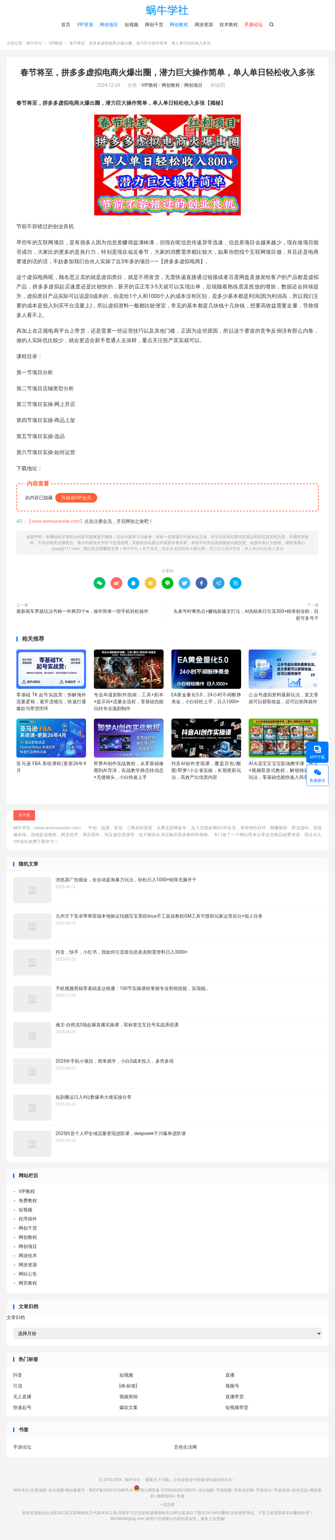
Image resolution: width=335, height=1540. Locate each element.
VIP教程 (55, 46)
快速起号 (22, 1410)
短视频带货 (236, 1410)
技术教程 (229, 24)
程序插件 (28, 1221)
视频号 (232, 1388)
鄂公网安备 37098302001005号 (164, 1493)
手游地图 (224, 1493)
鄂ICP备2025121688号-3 (110, 1493)
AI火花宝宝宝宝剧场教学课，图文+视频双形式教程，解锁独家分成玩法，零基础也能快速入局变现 (283, 772)
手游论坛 (22, 1449)
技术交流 (300, 1493)
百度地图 (38, 1493)
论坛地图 (206, 1493)
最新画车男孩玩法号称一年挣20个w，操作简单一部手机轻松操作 (82, 613)
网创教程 (179, 24)
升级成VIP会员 (76, 500)
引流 (17, 1388)
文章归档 (16, 1320)
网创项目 (109, 24)
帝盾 (181, 1499)
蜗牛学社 (167, 10)
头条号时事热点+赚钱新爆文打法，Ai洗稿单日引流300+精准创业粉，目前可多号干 (246, 617)
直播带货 (234, 1399)
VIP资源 (85, 24)
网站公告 (28, 1276)
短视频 (131, 24)
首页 (65, 24)
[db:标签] (128, 1388)
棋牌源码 (164, 1499)
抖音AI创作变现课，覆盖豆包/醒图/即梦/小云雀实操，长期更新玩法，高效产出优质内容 (206, 772)
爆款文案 (128, 1410)
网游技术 (28, 1258)
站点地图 (56, 1493)
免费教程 (28, 1203)
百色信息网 (244, 1493)
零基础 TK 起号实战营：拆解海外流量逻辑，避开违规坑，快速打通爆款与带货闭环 (51, 704)
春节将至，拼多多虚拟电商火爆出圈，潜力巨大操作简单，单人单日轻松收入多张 (167, 75)
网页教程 (28, 1286)
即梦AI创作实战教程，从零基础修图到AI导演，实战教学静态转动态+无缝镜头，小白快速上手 (129, 772)
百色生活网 (185, 1449)
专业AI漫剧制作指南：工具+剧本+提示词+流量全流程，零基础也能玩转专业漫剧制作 (129, 704)
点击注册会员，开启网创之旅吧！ (118, 523)
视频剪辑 (128, 1399)
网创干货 (154, 24)
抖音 (17, 1378)
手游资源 (282, 1493)
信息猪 (169, 1507)
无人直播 (22, 1399)
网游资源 (204, 24)
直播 (230, 1378)
